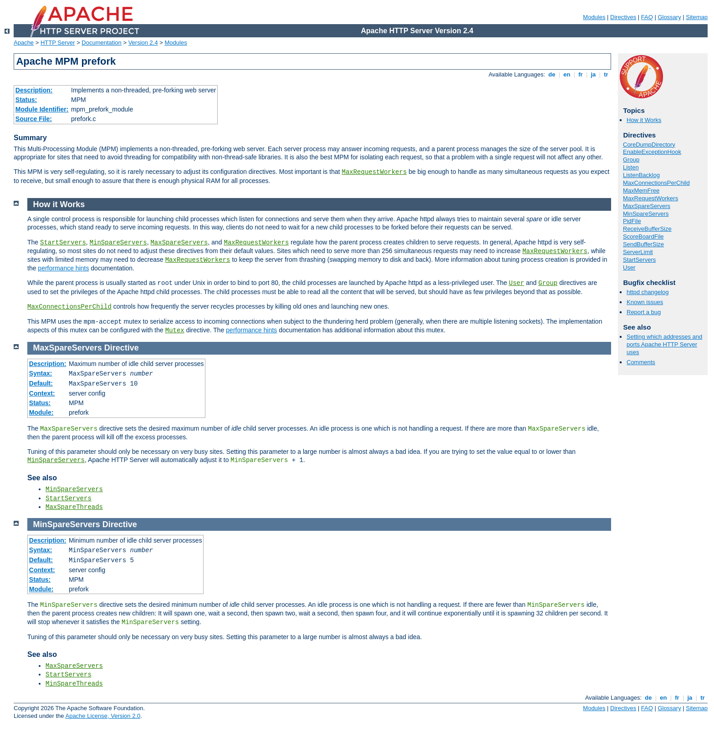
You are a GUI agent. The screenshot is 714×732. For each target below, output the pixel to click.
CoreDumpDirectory (649, 144)
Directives (623, 17)
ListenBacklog (641, 175)
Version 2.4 (143, 42)
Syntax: (40, 373)
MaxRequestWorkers (374, 172)
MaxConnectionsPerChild (656, 182)
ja (593, 74)
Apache (24, 42)
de (552, 74)
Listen (631, 167)
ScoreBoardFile (643, 236)
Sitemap (697, 17)
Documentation (101, 42)
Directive (121, 347)
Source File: (33, 118)
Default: (41, 383)
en (567, 74)
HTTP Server (58, 42)
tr (606, 74)
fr (581, 74)
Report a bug (644, 312)
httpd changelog (648, 292)
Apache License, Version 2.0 (102, 715)
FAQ (647, 17)
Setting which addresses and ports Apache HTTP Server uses (664, 344)
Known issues (645, 302)
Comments (641, 362)
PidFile (632, 221)
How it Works (644, 120)
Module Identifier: (42, 109)
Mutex (174, 330)
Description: (34, 90)
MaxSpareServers (646, 206)
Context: (42, 393)
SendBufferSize (643, 244)
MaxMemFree (641, 190)
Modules (594, 17)
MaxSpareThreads (74, 507)
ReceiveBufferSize (647, 228)
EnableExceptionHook (652, 151)
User (629, 267)
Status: (26, 99)
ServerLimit (638, 252)
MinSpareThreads (74, 683)
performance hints (63, 268)
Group (631, 159)
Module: (41, 412)
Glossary (669, 17)
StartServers (639, 259)
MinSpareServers (645, 213)
